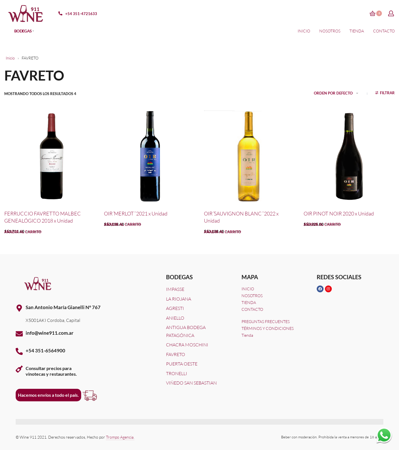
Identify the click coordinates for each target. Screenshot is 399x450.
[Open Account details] (391, 13)
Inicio (10, 58)
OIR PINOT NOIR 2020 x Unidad (339, 213)
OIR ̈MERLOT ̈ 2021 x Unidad (135, 213)
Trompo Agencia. (120, 437)
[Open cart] (375, 13)
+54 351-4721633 (81, 13)
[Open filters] (385, 93)
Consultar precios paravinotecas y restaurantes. (51, 370)
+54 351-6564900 (45, 351)
